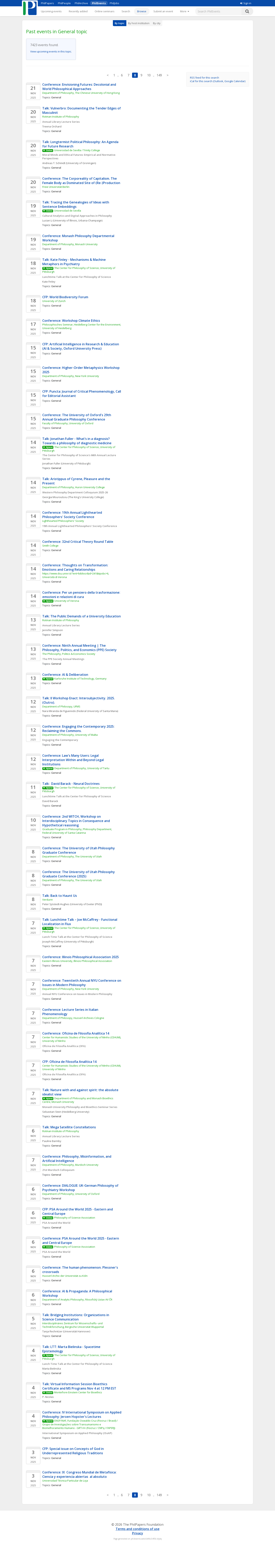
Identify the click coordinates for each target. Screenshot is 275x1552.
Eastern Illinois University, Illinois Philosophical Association (77, 961)
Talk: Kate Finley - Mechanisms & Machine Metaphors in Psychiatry (74, 261)
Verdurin (47, 899)
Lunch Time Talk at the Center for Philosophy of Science (77, 937)
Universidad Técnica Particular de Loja (65, 1480)
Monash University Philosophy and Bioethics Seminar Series (79, 1107)
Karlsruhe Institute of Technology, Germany (80, 678)
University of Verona (66, 601)
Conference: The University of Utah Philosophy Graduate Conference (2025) (79, 874)
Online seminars (104, 11)
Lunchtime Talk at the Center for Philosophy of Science (76, 277)
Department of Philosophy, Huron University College (73, 487)
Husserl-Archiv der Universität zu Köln (65, 1276)
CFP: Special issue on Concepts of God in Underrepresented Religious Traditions (73, 1451)
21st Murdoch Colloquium (58, 1170)
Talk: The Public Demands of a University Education (81, 616)
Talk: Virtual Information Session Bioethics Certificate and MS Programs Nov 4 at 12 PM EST (79, 1386)
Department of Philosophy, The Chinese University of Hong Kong (81, 93)
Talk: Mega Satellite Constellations (69, 1127)
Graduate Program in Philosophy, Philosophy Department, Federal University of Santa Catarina (77, 830)
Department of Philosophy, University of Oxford (70, 1194)
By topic (120, 23)
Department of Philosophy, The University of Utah (72, 856)
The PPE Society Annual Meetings (63, 659)
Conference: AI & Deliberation (65, 674)
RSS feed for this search (204, 77)
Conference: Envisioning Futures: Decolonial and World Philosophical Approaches (79, 86)
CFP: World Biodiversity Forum (65, 297)
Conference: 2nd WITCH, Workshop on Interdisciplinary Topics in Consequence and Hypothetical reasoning (76, 820)
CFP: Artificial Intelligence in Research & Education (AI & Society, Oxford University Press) (81, 346)
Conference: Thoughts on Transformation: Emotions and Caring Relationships (75, 567)
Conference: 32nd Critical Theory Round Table (77, 541)
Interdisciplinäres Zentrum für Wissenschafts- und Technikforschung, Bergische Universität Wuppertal (73, 1325)
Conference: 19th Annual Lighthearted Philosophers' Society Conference (72, 514)
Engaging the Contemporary (60, 740)
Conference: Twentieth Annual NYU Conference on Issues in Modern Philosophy (82, 982)
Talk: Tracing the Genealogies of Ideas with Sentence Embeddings (76, 204)
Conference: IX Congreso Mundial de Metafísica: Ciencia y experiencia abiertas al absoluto (79, 1474)
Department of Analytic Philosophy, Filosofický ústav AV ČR (77, 1299)
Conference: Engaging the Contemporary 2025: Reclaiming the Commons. (78, 728)
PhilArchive (81, 3)
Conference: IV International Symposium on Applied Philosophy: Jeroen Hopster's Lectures (82, 1414)
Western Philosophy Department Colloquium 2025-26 (75, 492)
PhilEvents (99, 3)
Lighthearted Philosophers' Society (63, 521)
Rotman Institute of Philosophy (60, 116)
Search (126, 11)
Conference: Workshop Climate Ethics (71, 320)
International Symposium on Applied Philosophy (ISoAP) (77, 1433)
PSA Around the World (56, 1223)
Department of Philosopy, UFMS (61, 706)
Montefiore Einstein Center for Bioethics (78, 1392)
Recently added (78, 11)
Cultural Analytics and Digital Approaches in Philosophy (77, 215)
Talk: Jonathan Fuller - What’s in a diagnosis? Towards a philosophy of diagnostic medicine (77, 441)
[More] (184, 11)
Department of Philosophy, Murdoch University (70, 1165)
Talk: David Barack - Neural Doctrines (71, 783)
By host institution (138, 23)
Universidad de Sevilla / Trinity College (77, 150)
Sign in (245, 3)
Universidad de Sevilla (67, 210)
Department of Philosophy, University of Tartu (81, 768)
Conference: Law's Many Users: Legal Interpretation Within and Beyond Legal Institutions (73, 759)
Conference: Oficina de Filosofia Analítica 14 (75, 1033)
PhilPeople (64, 3)
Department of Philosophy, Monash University (70, 244)
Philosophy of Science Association (74, 1217)
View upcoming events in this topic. (51, 51)
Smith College (50, 545)
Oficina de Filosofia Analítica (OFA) (64, 1046)
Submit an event (163, 11)
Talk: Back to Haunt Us (59, 895)
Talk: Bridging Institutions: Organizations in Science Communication (76, 1317)
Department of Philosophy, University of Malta (70, 735)
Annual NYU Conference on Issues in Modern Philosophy (77, 994)
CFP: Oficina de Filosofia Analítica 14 (69, 1061)
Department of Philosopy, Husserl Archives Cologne (73, 1018)
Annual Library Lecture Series (61, 121)
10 (149, 75)
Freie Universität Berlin (55, 187)
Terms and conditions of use (138, 1529)
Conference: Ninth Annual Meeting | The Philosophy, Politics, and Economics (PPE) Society (79, 647)
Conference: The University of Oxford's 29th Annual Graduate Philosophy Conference (77, 417)
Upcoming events (51, 11)
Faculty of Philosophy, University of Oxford (67, 423)
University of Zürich (54, 301)
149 (159, 75)
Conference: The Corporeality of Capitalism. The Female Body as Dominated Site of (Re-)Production (81, 180)
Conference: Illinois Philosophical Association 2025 (80, 957)
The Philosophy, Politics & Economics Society (68, 654)
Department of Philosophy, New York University (70, 376)
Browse (141, 11)
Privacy (137, 1533)
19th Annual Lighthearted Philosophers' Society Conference (79, 526)
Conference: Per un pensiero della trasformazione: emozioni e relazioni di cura (81, 594)
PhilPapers (47, 3)
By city (157, 23)
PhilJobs (114, 3)
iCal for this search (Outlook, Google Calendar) (217, 81)
